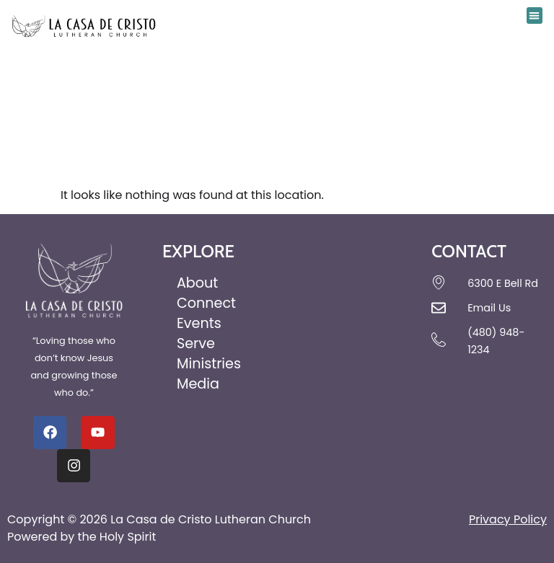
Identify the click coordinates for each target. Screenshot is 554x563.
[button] (535, 15)
